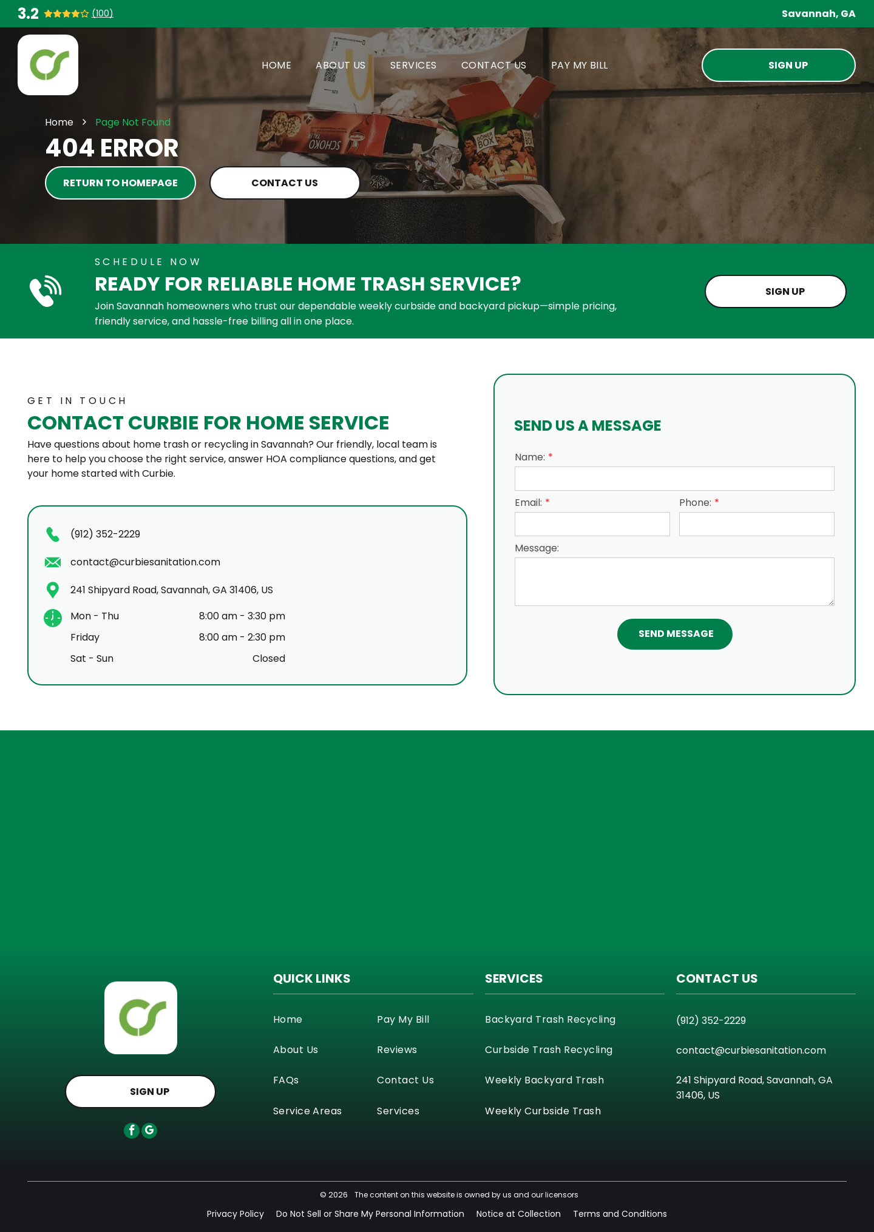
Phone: (695, 503)
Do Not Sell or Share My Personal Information (370, 1214)
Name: (530, 457)
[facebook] (132, 1132)
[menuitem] (276, 64)
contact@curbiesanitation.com (145, 562)
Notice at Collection (518, 1214)
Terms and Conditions (620, 1214)
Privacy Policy (235, 1214)
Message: (537, 548)
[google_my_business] (149, 1132)
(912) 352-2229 (105, 534)
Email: (528, 503)
